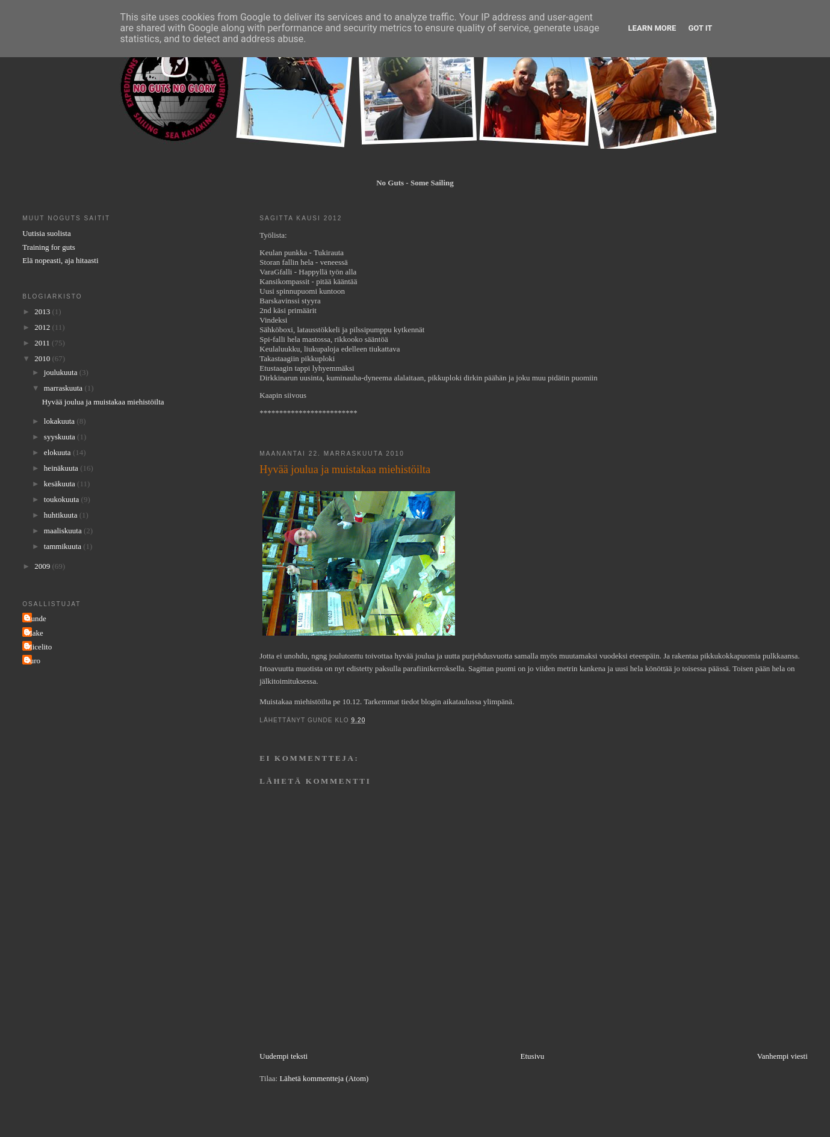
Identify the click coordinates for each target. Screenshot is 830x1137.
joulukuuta (61, 372)
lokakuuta (60, 421)
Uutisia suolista (46, 233)
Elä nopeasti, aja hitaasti (60, 260)
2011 (43, 342)
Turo (32, 660)
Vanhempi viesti (782, 1056)
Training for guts (48, 247)
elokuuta (58, 452)
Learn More (652, 28)
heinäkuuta (62, 467)
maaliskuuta (64, 530)
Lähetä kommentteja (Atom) (323, 1078)
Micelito (38, 646)
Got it (700, 28)
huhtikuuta (61, 514)
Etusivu (533, 1056)
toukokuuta (62, 499)
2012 (43, 327)
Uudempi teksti (283, 1056)
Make (34, 632)
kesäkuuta (60, 483)
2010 (43, 358)
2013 (43, 311)
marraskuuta (64, 387)
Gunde (35, 618)
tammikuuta (63, 546)
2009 (43, 566)
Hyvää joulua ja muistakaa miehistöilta (103, 401)
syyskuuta (60, 436)
